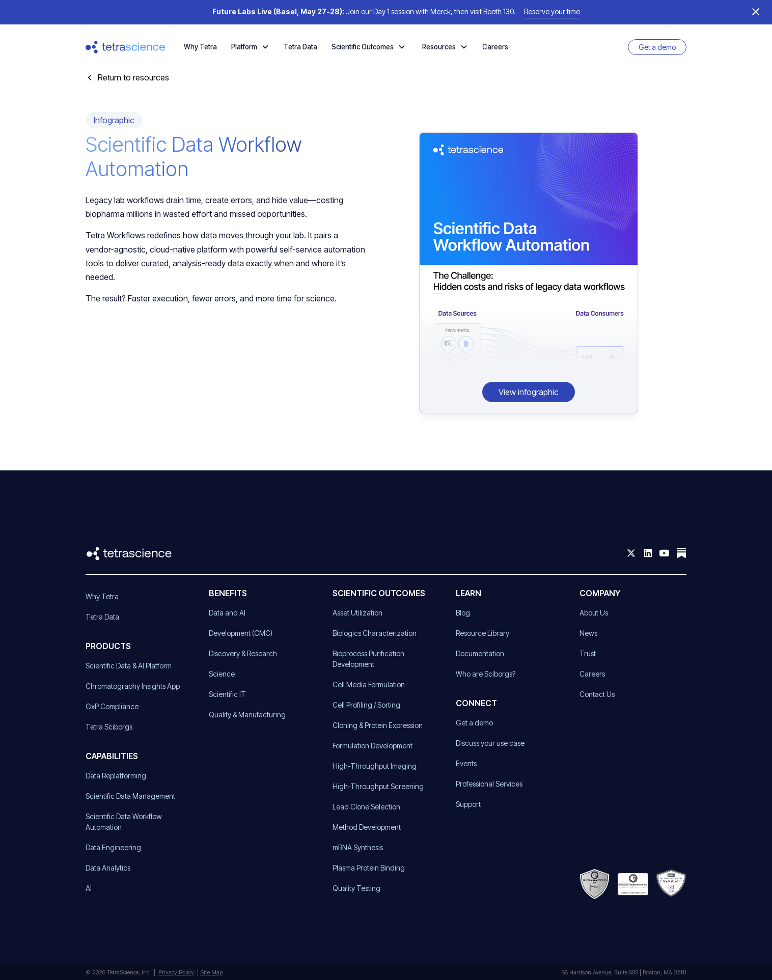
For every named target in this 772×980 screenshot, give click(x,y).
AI (89, 888)
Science (222, 673)
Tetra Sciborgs (109, 726)
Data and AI (227, 612)
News (588, 633)
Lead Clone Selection (366, 806)
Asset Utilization (357, 612)
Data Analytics (108, 867)
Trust (588, 653)
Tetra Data (300, 47)
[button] (250, 47)
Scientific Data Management (130, 796)
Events (466, 763)
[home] (126, 47)
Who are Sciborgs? (485, 673)
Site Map (211, 972)
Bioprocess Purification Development (368, 658)
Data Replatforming (116, 775)
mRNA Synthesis (358, 847)
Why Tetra (200, 47)
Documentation (480, 653)
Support (468, 804)
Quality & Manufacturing (247, 714)
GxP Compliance (112, 706)
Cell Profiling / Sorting (366, 705)
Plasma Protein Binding (369, 867)
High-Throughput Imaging (375, 766)
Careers (495, 47)
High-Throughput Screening (378, 786)
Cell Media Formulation (369, 684)
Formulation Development (372, 745)
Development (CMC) (240, 633)
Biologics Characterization (375, 633)
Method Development (367, 827)
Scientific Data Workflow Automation (124, 821)
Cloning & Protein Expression (378, 725)
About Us (594, 612)
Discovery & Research (243, 653)
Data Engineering (113, 847)
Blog (463, 612)
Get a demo (657, 47)
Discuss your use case (490, 743)
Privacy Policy (176, 972)
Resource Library (482, 633)
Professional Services (489, 783)
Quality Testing (356, 888)
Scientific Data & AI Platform (129, 665)
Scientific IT (227, 694)
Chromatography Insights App (133, 686)
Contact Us (597, 694)
